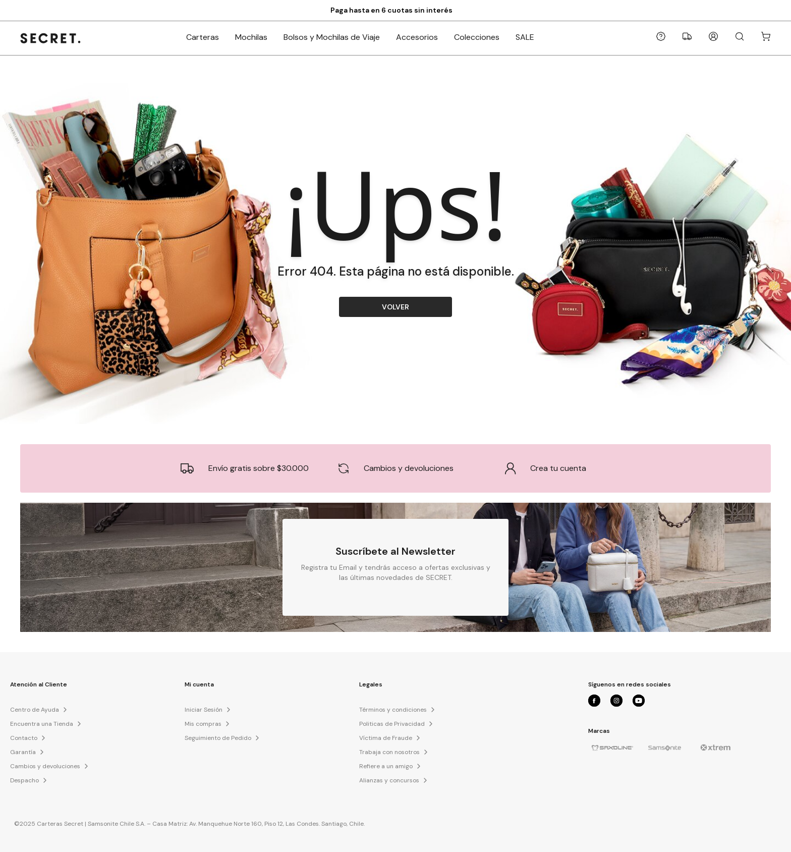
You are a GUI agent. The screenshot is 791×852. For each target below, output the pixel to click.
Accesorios (417, 37)
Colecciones (476, 37)
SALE (525, 37)
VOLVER (395, 306)
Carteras (202, 37)
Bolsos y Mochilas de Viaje (332, 37)
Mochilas (251, 37)
